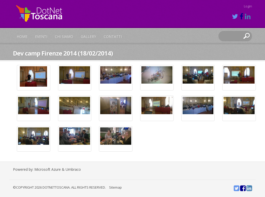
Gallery (88, 36)
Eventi (41, 36)
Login (248, 6)
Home (22, 36)
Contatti (113, 36)
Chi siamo (64, 36)
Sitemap (115, 187)
